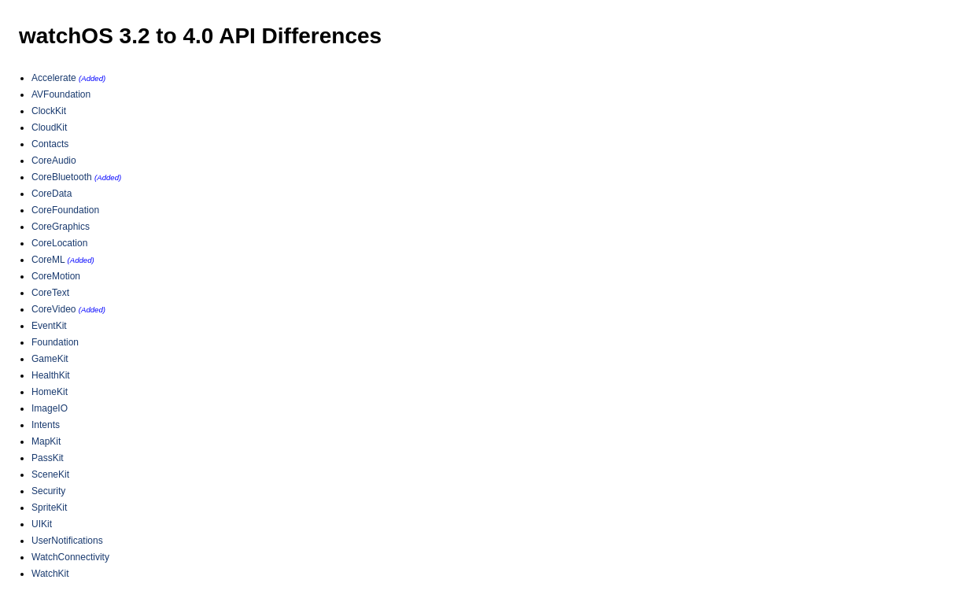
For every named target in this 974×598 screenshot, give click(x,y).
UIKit (41, 524)
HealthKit (50, 375)
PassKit (47, 457)
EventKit (49, 325)
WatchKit (50, 573)
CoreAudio (53, 160)
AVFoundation (60, 94)
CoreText (50, 292)
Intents (45, 424)
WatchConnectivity (70, 557)
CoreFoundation (65, 210)
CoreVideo (53, 309)
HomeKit (49, 391)
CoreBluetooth (61, 177)
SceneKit (50, 474)
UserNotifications (67, 540)
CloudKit (49, 127)
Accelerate (53, 77)
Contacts (49, 144)
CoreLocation (59, 243)
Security (48, 490)
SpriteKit (49, 507)
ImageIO (49, 408)
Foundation (55, 342)
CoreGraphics (60, 226)
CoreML (48, 259)
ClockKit (48, 110)
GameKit (49, 358)
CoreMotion (55, 276)
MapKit (46, 441)
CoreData (51, 193)
